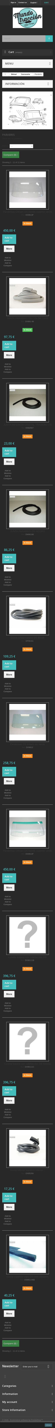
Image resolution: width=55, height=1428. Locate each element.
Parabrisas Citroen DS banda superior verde (27, 211)
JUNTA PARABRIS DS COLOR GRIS (27, 318)
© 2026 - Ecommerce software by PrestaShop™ (22, 1420)
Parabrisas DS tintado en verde (27, 744)
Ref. (23, 215)
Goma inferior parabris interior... (27, 1170)
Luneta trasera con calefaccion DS (28, 957)
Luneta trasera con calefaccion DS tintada (27, 1063)
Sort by (5, 146)
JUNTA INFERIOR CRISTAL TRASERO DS (27, 424)
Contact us (22, 2)
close (48, 1425)
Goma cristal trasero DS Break (27, 637)
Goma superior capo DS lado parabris (27, 1276)
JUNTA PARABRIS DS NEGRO (27, 531)
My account (9, 1402)
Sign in (13, 2)
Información (14, 84)
